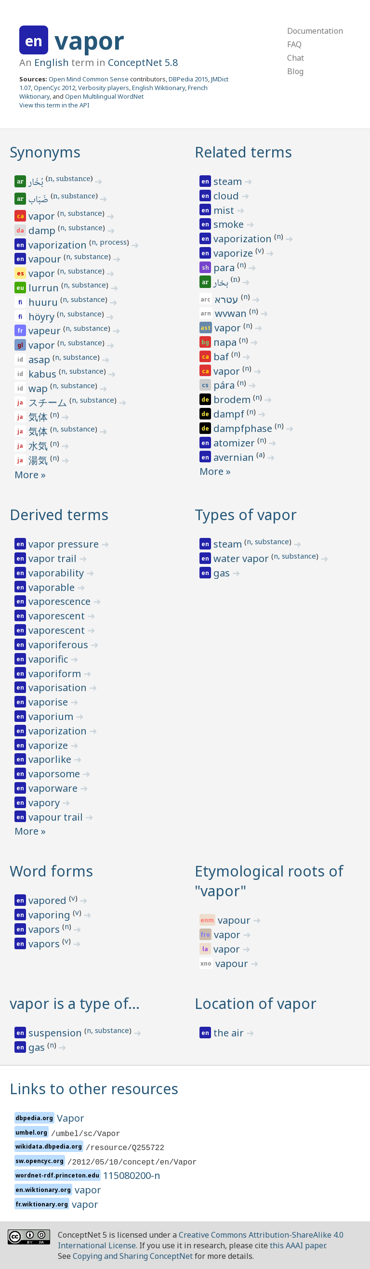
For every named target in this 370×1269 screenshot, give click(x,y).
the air (229, 1032)
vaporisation (58, 687)
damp (43, 230)
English (51, 62)
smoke (229, 224)
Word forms (51, 871)
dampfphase (244, 428)
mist (225, 210)
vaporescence (60, 601)
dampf (230, 413)
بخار (221, 283)
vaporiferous (59, 644)
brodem (233, 399)
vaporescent (57, 615)
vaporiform (55, 673)
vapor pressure (64, 543)
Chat (295, 57)
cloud (227, 195)
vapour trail (56, 817)
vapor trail (53, 558)
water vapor (242, 558)
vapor (89, 40)
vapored (48, 900)
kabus (43, 373)
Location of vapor (256, 1003)
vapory (45, 802)
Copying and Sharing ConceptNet (133, 1256)
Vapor (70, 1118)
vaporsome (55, 773)
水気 (39, 445)
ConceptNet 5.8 (143, 62)
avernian (234, 457)
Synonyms (45, 152)
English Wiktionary (158, 87)
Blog (295, 71)
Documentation (315, 31)
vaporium (52, 716)
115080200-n (131, 1175)
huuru (44, 302)
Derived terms (59, 514)
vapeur (45, 330)
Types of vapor (246, 514)
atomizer (235, 442)
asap (40, 359)
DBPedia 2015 (188, 79)
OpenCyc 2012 (54, 87)
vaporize (234, 253)
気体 (39, 416)
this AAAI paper (297, 1245)
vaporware (54, 788)
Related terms (243, 152)
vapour (46, 258)
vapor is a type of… (75, 1003)
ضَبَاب (39, 200)
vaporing (50, 914)
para (225, 267)
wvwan (232, 313)
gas (222, 572)
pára (225, 385)
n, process (109, 242)
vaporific (49, 659)
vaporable (52, 587)
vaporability (57, 572)
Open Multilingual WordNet (104, 96)
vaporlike (51, 759)
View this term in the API (54, 105)
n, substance (69, 179)
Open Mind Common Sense (89, 79)
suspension (56, 1032)
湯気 (39, 460)
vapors (45, 929)
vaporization (58, 244)
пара (226, 342)
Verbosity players (103, 87)
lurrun (44, 287)
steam (228, 181)
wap (39, 388)
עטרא (227, 299)
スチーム (48, 402)
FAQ (294, 44)
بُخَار (36, 183)
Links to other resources (94, 1089)
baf (222, 356)
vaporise (49, 701)
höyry (42, 316)
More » (30, 474)
